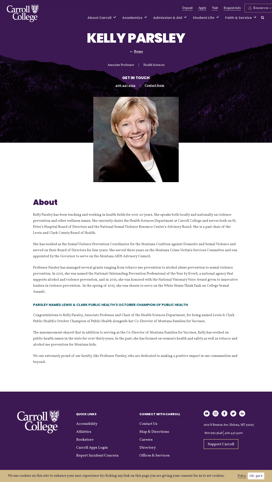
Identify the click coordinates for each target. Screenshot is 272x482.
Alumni (95, 8)
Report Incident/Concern (97, 455)
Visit (206, 8)
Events (140, 8)
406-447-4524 (125, 86)
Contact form (154, 86)
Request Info (223, 8)
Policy (242, 476)
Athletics (112, 8)
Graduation (159, 8)
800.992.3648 (214, 433)
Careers (146, 439)
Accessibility (86, 424)
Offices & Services (154, 455)
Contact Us (148, 424)
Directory (147, 447)
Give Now (77, 8)
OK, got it (256, 475)
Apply (193, 8)
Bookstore (85, 439)
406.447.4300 (234, 433)
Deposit (178, 8)
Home (138, 52)
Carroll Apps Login (92, 447)
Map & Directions (154, 431)
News (127, 8)
